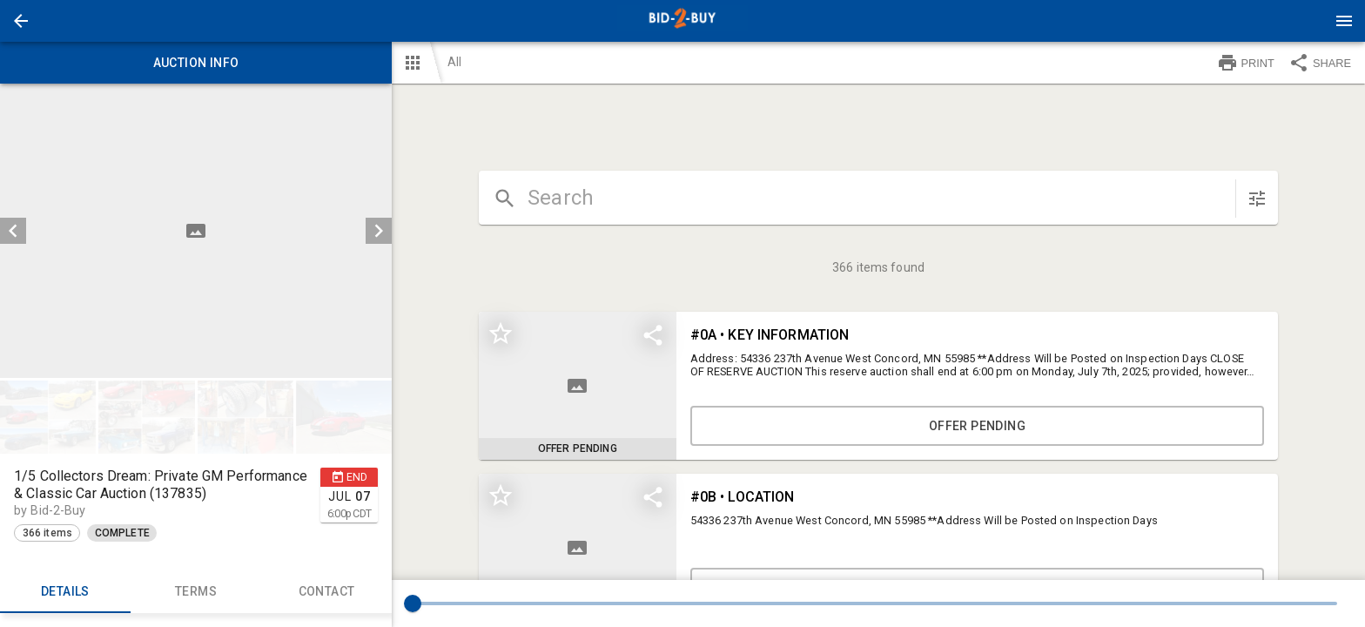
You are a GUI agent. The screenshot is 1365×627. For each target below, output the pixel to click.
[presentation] (682, 21)
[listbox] (196, 231)
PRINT (1245, 62)
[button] (21, 21)
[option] (196, 231)
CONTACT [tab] (326, 592)
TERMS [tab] (196, 592)
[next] (379, 231)
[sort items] (1257, 198)
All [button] (454, 62)
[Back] (21, 21)
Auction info (196, 63)
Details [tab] (65, 592)
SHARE (1319, 62)
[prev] (13, 231)
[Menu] (1344, 21)
